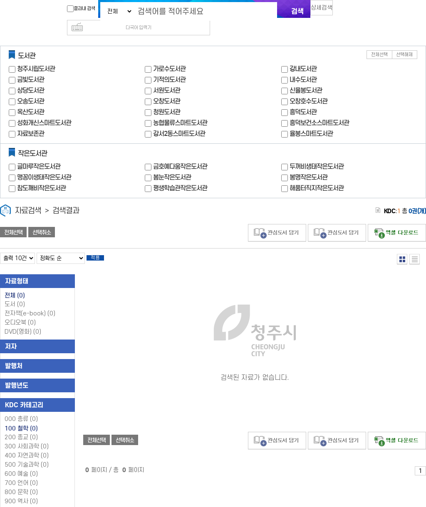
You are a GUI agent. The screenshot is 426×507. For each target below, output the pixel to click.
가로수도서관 (169, 55)
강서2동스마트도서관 (179, 120)
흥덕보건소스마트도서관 (319, 109)
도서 (15, 293)
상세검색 (325, 10)
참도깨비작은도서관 (41, 175)
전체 (15, 284)
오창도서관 (166, 88)
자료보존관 (30, 120)
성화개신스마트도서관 (44, 109)
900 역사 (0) (21, 490)
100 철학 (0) (21, 417)
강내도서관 (303, 55)
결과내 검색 (77, 8)
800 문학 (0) (21, 481)
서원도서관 (166, 77)
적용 (101, 246)
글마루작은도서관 (38, 153)
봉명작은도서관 (308, 164)
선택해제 (404, 41)
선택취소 (41, 219)
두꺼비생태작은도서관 (317, 153)
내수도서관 (303, 66)
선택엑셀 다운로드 (397, 220)
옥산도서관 (30, 99)
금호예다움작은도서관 (180, 153)
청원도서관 (166, 99)
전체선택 (379, 41)
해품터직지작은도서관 (317, 175)
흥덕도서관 (303, 99)
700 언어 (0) (21, 472)
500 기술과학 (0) (27, 454)
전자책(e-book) (30, 302)
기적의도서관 (169, 66)
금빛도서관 (30, 66)
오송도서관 (30, 88)
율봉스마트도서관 (311, 120)
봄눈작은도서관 (172, 164)
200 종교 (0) (21, 426)
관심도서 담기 (277, 220)
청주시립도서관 (36, 55)
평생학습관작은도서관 (180, 175)
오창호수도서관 (308, 88)
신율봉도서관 (306, 77)
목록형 (414, 246)
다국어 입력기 (353, 11)
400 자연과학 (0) (27, 444)
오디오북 (20, 311)
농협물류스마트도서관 (180, 109)
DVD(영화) (23, 321)
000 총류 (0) (21, 408)
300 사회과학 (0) (27, 435)
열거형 (402, 246)
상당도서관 (30, 77)
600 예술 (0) (21, 463)
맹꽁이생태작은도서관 (44, 164)
